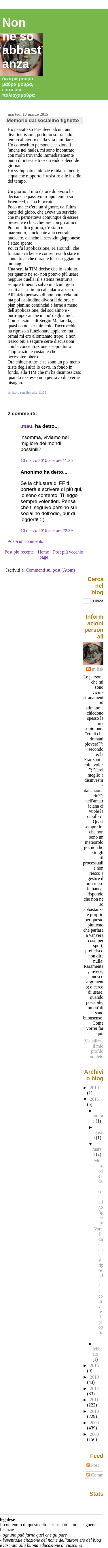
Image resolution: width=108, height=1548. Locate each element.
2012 (94, 1388)
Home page (43, 554)
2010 (94, 1411)
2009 (94, 1422)
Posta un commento (25, 541)
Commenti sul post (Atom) (50, 570)
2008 (94, 1434)
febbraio (97, 1351)
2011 (94, 1399)
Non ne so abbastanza (21, 43)
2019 (94, 1087)
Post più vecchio (68, 551)
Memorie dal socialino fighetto (43, 120)
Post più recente (19, 551)
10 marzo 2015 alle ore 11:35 (46, 460)
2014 (94, 1365)
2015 (94, 1099)
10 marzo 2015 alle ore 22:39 (46, 530)
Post (92, 1465)
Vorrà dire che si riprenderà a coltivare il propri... (98, 1283)
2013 (94, 1377)
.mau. (26, 426)
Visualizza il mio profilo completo (93, 1048)
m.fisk (97, 669)
